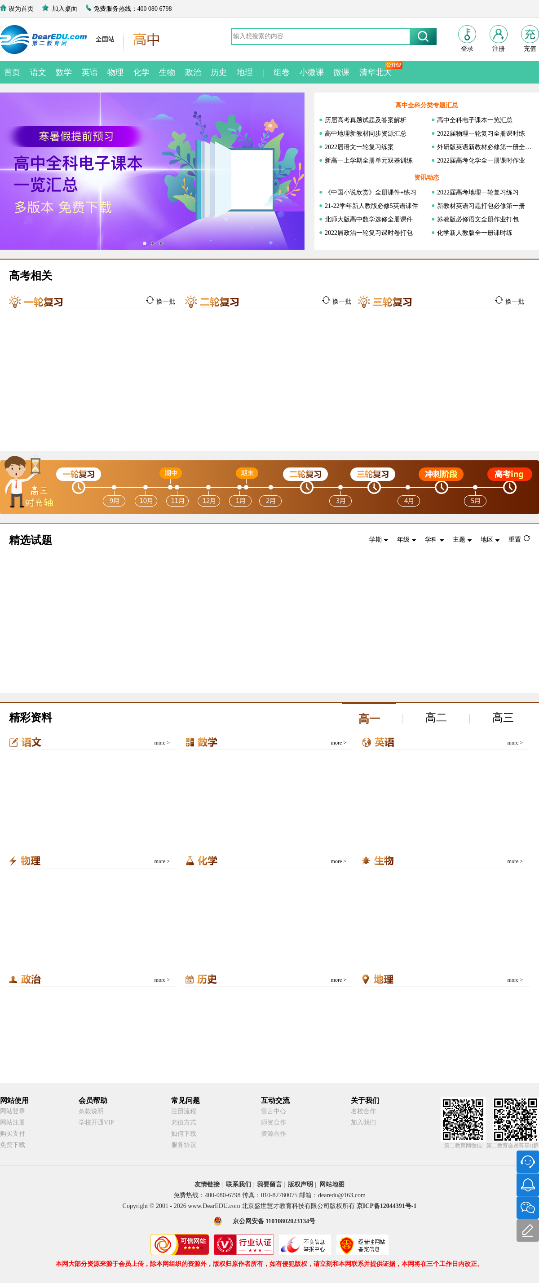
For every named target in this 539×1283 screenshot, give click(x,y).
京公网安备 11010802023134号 (274, 1221)
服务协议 (183, 1145)
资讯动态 (426, 177)
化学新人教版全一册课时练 (474, 232)
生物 (167, 72)
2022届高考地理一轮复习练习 (478, 192)
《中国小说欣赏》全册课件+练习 (370, 192)
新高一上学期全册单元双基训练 (369, 160)
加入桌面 (64, 8)
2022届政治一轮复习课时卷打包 (369, 232)
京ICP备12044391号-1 (387, 1206)
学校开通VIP (96, 1122)
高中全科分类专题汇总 (426, 105)
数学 (64, 72)
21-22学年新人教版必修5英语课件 (371, 206)
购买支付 (12, 1133)
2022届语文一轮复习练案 (359, 147)
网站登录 (12, 1111)
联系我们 (238, 1184)
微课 (341, 72)
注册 (498, 48)
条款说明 (91, 1111)
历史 (219, 72)
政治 (193, 72)
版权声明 (300, 1184)
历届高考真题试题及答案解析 (365, 120)
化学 (141, 72)
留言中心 (273, 1111)
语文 (38, 72)
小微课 (312, 72)
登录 (467, 48)
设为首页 (21, 8)
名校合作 (363, 1111)
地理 (245, 72)
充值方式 (183, 1122)
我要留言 (269, 1184)
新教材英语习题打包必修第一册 (481, 206)
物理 (115, 72)
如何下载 (183, 1133)
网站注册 (12, 1122)
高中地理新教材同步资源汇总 (365, 133)
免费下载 (12, 1145)
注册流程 (183, 1111)
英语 (90, 72)
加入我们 (363, 1122)
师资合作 (273, 1122)
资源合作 (273, 1133)
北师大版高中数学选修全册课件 (369, 219)
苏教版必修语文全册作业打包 (478, 219)
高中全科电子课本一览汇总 (474, 120)
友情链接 (207, 1184)
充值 (530, 48)
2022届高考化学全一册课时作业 (481, 160)
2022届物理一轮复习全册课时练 (481, 133)
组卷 (282, 72)
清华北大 (375, 72)
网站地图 (332, 1184)
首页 (12, 72)
